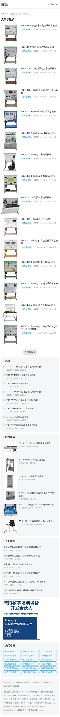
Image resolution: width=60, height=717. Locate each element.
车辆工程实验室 (46, 660)
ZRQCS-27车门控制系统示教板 (36, 197)
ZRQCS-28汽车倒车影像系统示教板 (38, 176)
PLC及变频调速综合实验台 (48, 668)
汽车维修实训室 (46, 672)
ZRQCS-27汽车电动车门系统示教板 (38, 133)
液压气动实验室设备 (12, 686)
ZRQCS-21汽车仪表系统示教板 (36, 219)
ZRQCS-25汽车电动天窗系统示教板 (38, 305)
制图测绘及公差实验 (26, 508)
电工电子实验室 (28, 660)
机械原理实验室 (28, 656)
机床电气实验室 (10, 672)
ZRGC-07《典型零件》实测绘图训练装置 (36, 505)
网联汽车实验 (8, 550)
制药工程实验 (24, 463)
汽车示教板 (23, 14)
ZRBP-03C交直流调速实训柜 (31, 476)
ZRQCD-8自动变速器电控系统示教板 (39, 25)
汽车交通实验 (12, 14)
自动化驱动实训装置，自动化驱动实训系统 (22, 556)
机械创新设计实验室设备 (42, 682)
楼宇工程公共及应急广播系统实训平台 (30, 668)
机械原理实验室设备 (23, 682)
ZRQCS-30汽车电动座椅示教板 (36, 154)
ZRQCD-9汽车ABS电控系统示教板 (38, 47)
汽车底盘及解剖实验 (26, 524)
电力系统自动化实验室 (12, 656)
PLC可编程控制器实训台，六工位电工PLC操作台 (25, 582)
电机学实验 (23, 480)
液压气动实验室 (10, 664)
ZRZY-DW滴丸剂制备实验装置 (32, 460)
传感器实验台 (9, 682)
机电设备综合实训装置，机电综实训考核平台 (23, 547)
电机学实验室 (10, 652)
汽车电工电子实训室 (30, 672)
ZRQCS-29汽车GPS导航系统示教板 (38, 111)
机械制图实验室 (46, 656)
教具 (3, 14)
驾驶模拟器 (8, 593)
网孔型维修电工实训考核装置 (12, 668)
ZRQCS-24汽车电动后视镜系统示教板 (39, 283)
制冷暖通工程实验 (25, 446)
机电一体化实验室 (11, 660)
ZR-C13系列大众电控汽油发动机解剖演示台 (37, 521)
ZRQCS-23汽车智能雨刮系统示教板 (38, 262)
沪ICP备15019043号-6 (21, 692)
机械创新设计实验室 (30, 664)
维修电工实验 (24, 499)
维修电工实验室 (28, 652)
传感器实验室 (46, 664)
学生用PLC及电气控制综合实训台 (18, 564)
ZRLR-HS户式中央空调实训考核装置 (34, 443)
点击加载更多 (30, 352)
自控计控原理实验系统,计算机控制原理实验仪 (23, 590)
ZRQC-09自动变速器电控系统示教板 (38, 68)
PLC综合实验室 (46, 652)
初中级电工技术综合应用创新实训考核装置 (22, 573)
